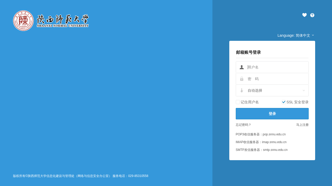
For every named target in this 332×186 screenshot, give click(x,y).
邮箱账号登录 (248, 52)
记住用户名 (250, 102)
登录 (272, 114)
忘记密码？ (243, 125)
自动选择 (255, 90)
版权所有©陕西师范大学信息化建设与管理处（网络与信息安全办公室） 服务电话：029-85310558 (80, 176)
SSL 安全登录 (298, 102)
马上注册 (302, 125)
